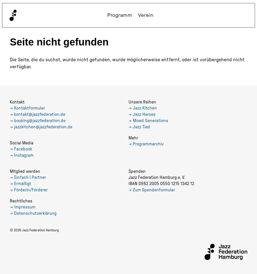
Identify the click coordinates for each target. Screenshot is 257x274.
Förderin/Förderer (31, 190)
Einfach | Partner (30, 177)
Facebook (23, 149)
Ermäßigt (22, 184)
